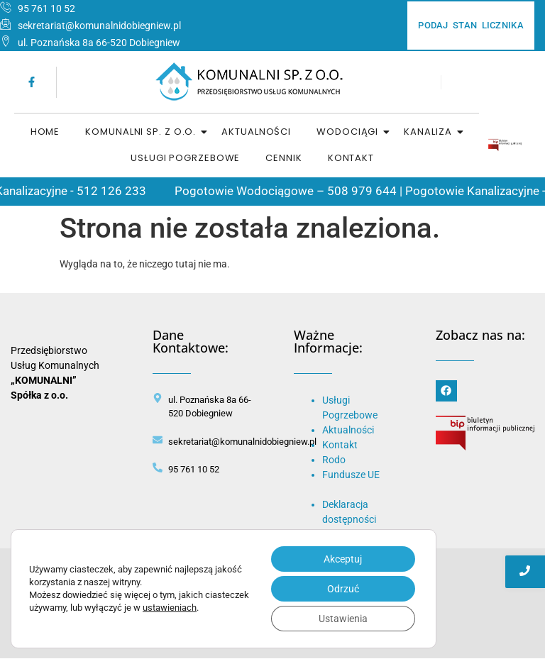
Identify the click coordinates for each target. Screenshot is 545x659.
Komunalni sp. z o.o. (141, 131)
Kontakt (351, 158)
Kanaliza (428, 131)
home (45, 131)
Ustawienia (343, 618)
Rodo (334, 459)
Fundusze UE (351, 474)
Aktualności (256, 131)
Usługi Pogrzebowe (185, 158)
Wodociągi (348, 131)
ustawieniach (170, 607)
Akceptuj (343, 559)
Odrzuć (343, 588)
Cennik (283, 158)
